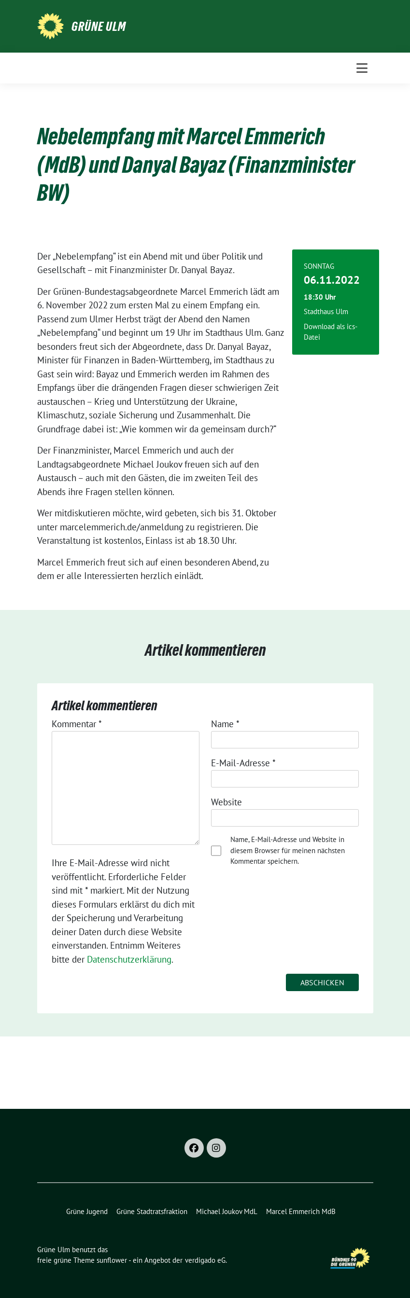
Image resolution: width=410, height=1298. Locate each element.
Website (226, 802)
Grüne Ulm (98, 26)
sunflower (112, 1260)
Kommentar (77, 724)
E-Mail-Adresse (243, 763)
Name (225, 724)
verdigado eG (205, 1260)
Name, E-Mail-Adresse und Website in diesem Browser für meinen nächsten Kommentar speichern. (287, 850)
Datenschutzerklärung (129, 959)
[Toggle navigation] (362, 68)
